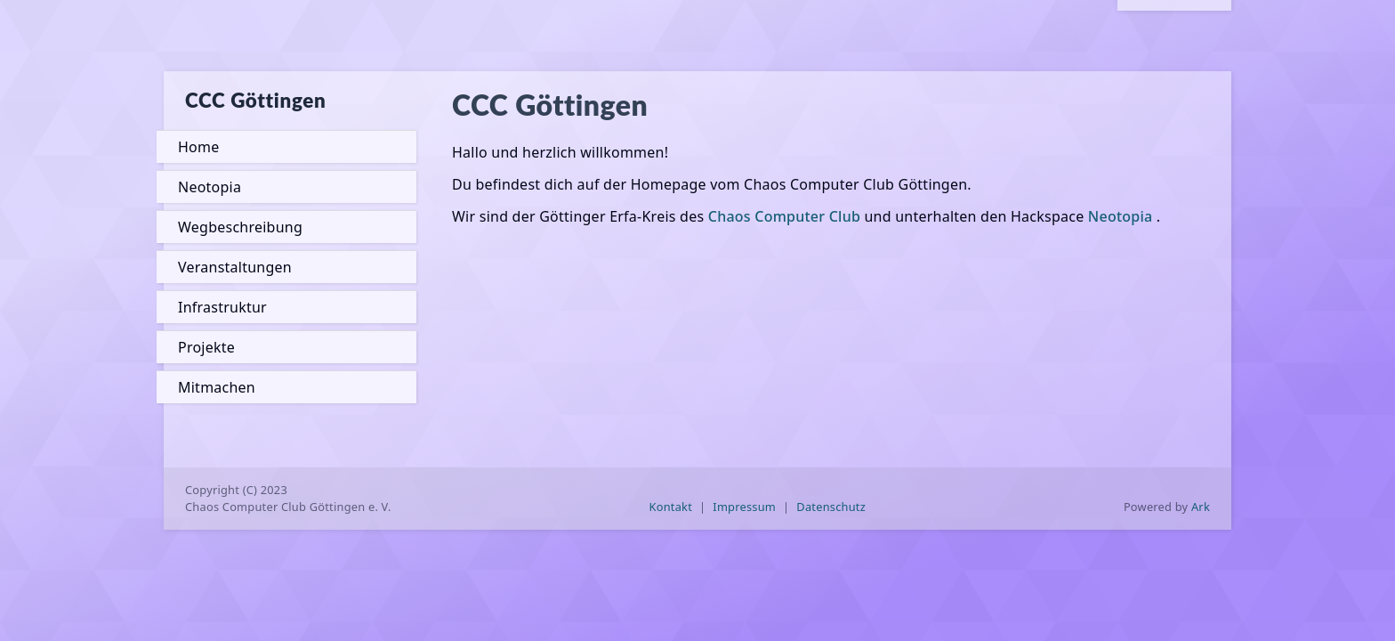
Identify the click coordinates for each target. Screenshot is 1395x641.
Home (198, 147)
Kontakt (671, 507)
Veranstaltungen (235, 267)
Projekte (206, 347)
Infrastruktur (222, 307)
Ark (1200, 507)
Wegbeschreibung (240, 227)
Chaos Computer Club (784, 216)
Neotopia (209, 187)
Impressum (744, 507)
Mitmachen (216, 387)
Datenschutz (831, 507)
